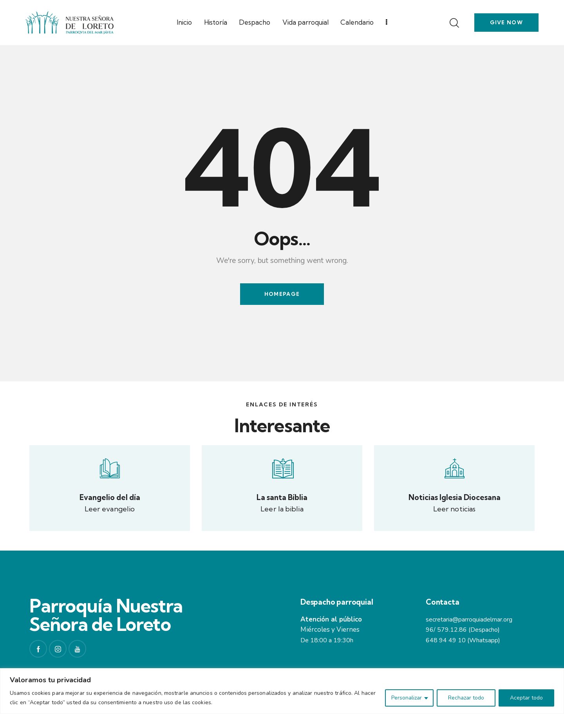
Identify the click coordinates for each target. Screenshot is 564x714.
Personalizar (406, 697)
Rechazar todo (466, 697)
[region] (282, 691)
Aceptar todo (526, 697)
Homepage (282, 294)
